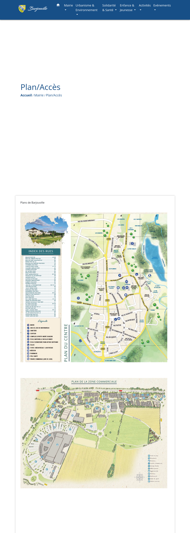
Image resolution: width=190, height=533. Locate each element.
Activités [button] (145, 5)
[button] (58, 5)
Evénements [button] (162, 5)
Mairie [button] (68, 5)
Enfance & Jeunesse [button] (127, 7)
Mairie (38, 95)
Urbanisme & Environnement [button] (87, 7)
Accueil (26, 95)
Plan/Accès (54, 95)
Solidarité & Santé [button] (109, 7)
